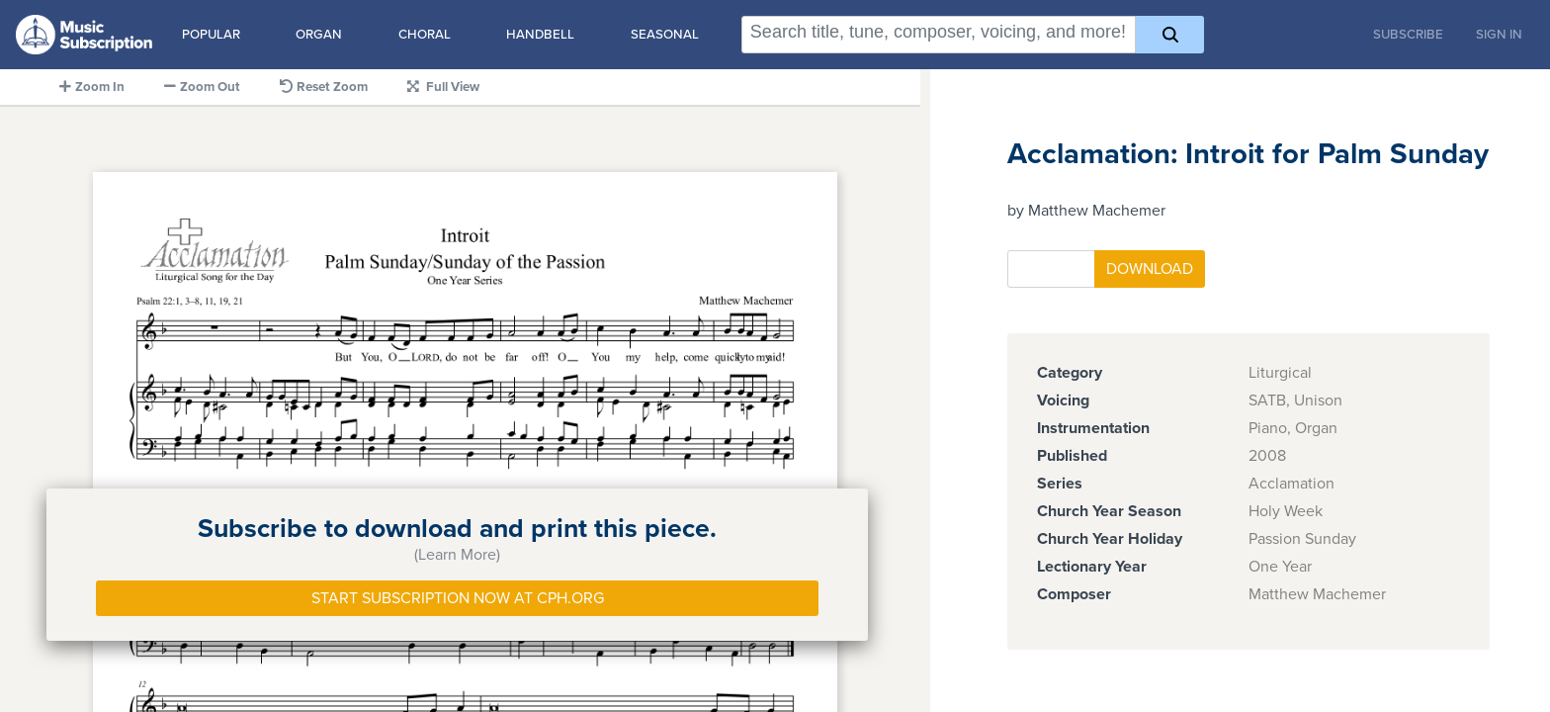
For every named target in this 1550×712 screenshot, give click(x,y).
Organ (319, 35)
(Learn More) (457, 555)
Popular (211, 35)
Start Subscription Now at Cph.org (457, 598)
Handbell (540, 35)
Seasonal (665, 35)
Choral (424, 35)
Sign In (1499, 35)
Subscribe (1408, 35)
